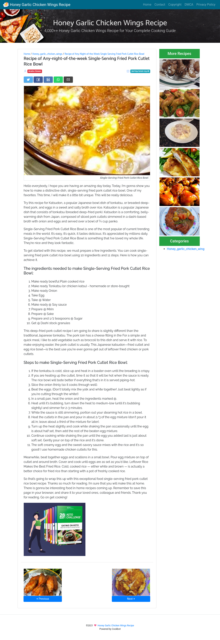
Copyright (174, 4)
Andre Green (34, 71)
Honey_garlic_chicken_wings (47, 54)
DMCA (189, 4)
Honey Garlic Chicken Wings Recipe (36, 5)
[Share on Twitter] (28, 80)
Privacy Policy (206, 4)
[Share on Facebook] (38, 80)
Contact (159, 4)
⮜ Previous (42, 598)
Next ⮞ (131, 598)
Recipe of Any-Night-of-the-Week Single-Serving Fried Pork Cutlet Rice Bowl (104, 54)
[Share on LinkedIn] (48, 80)
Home (147, 4)
